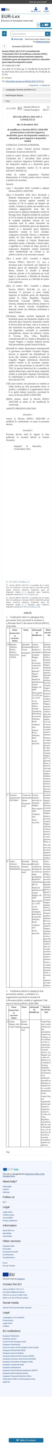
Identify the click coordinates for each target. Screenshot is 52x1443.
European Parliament (11, 1336)
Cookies (6, 1326)
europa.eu (21, 1279)
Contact (6, 1189)
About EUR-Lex (8, 1230)
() (36, 168)
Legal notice (7, 1212)
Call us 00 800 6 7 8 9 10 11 (13, 1289)
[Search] (47, 34)
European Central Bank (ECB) (14, 1350)
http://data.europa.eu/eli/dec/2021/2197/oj (25, 81)
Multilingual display (13, 95)
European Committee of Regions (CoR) (18, 1362)
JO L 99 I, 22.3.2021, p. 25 (29, 607)
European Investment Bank (13, 1365)
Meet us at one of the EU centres (15, 1298)
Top (8, 1152)
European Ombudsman (12, 1367)
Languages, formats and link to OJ (19, 89)
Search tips (17, 39)
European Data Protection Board (15, 1373)
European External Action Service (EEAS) (18, 1356)
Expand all (33, 85)
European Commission (11, 1345)
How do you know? (39, 2)
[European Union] (8, 1274)
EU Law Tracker (9, 1266)
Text (6, 101)
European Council (9, 1339)
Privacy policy (8, 1320)
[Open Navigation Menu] (4, 33)
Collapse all (45, 85)
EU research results (10, 1252)
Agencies (6, 1382)
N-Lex (5, 1263)
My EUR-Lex (36, 9)
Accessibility (8, 1218)
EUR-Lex (10, 16)
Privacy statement (10, 1221)
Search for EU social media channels (17, 1308)
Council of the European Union (14, 1342)
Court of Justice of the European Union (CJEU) (21, 1347)
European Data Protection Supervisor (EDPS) (20, 1370)
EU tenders (7, 1249)
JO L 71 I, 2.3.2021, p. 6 (29, 594)
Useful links (7, 1236)
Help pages (7, 1186)
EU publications (9, 1257)
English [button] (46, 9)
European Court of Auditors (13, 1353)
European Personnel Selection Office (17, 1376)
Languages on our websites (13, 1317)
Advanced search (43, 42)
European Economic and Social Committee (19, 1359)
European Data (8, 1246)
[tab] (26, 90)
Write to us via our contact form (15, 1295)
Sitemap (6, 1192)
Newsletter (7, 1233)
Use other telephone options (14, 1292)
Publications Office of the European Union (19, 1379)
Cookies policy (8, 1215)
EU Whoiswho (8, 1255)
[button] (26, 1440)
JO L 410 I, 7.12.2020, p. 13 (19, 582)
